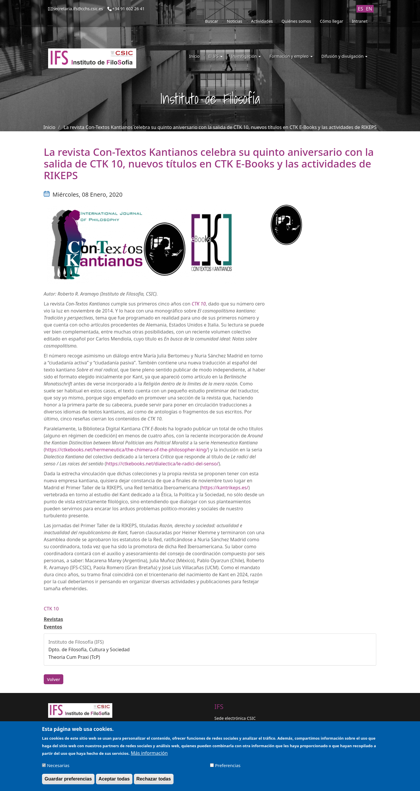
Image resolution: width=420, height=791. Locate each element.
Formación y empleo (291, 56)
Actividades (262, 21)
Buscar (211, 21)
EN (369, 9)
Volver (53, 679)
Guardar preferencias (68, 780)
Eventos (53, 627)
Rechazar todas (153, 780)
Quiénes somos (296, 21)
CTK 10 (51, 608)
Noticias (234, 21)
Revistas (53, 619)
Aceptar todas (114, 780)
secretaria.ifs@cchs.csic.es (78, 8)
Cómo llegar (331, 21)
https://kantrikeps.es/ (224, 487)
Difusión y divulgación (344, 56)
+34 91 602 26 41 (128, 8)
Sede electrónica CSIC (235, 718)
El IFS (215, 56)
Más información (149, 755)
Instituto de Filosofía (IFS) (76, 642)
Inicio (194, 56)
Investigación (246, 56)
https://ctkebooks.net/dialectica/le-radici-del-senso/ (162, 463)
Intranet (360, 21)
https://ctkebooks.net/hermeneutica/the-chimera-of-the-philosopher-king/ (126, 449)
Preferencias (227, 767)
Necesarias (58, 767)
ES (360, 9)
